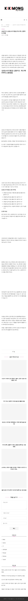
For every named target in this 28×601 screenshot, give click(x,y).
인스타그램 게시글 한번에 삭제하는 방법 (11, 579)
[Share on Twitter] (14, 351)
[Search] (26, 20)
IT (3, 546)
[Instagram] (24, 20)
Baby (4, 539)
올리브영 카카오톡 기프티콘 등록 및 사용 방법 (14, 490)
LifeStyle (7, 24)
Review (4, 556)
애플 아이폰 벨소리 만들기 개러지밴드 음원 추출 (13, 589)
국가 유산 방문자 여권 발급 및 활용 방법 (14, 401)
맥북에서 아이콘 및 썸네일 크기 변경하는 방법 (13, 575)
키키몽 (6, 35)
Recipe (4, 552)
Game (4, 542)
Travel (4, 559)
